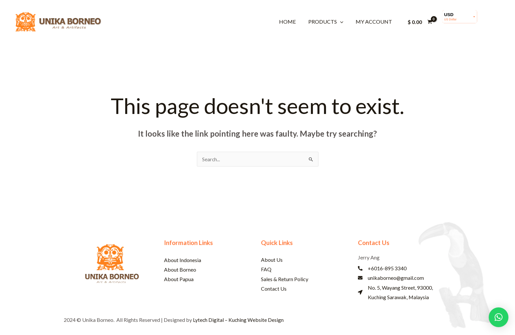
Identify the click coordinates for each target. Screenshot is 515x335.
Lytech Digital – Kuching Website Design (238, 320)
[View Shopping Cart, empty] (420, 21)
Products (328, 21)
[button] (342, 21)
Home (292, 21)
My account (374, 21)
